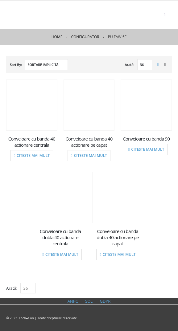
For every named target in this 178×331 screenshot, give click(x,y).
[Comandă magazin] (46, 64)
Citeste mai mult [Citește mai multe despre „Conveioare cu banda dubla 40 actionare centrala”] (61, 254)
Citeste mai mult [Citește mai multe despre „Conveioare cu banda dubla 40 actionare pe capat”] (119, 254)
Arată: (130, 64)
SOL (89, 301)
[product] (31, 105)
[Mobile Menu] (164, 15)
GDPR (105, 301)
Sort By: (16, 64)
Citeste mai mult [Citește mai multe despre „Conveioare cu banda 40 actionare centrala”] (33, 155)
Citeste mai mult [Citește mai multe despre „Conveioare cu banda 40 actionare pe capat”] (90, 155)
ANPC (73, 301)
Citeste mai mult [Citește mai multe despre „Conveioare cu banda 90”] (147, 149)
